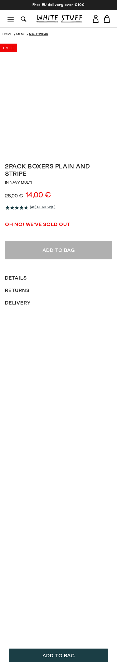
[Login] (96, 18)
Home (7, 34)
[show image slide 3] (59, 148)
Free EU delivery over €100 (58, 5)
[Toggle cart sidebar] (107, 19)
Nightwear (38, 34)
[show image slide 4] (65, 148)
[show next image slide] (104, 97)
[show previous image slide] (12, 97)
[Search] (24, 18)
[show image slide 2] (52, 148)
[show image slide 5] (71, 148)
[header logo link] (59, 18)
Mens (21, 34)
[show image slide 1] (46, 148)
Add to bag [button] (58, 655)
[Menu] (11, 19)
